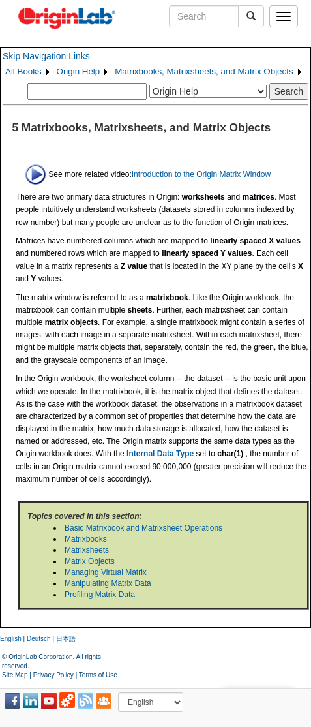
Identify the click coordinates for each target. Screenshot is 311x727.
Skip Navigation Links (46, 56)
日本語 (66, 638)
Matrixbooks (86, 539)
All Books (23, 71)
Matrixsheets (87, 550)
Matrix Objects (90, 561)
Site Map (14, 675)
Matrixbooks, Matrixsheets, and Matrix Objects (204, 71)
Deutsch (39, 638)
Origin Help (78, 71)
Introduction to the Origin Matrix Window (201, 173)
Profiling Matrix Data (100, 594)
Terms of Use (98, 675)
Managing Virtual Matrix (106, 572)
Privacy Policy (53, 675)
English (11, 638)
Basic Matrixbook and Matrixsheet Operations (143, 528)
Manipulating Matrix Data (108, 583)
